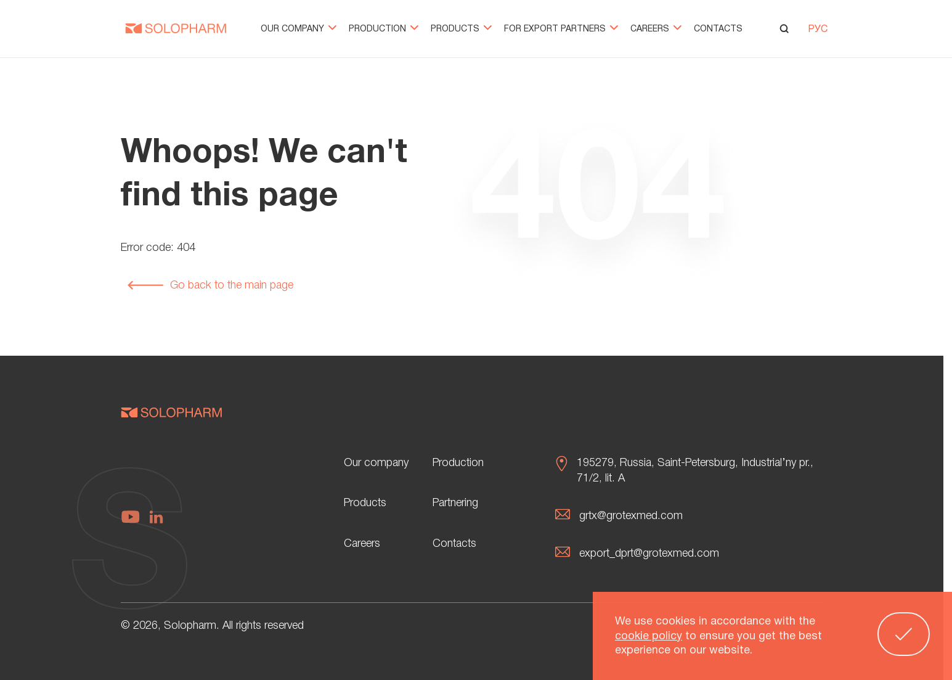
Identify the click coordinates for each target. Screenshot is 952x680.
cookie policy (648, 639)
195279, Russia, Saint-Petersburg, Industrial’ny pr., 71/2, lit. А (695, 470)
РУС (818, 29)
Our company (298, 29)
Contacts (718, 29)
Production (383, 29)
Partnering (455, 503)
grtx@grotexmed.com (631, 516)
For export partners (561, 29)
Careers (655, 29)
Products (461, 29)
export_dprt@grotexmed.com (649, 554)
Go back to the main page (210, 285)
